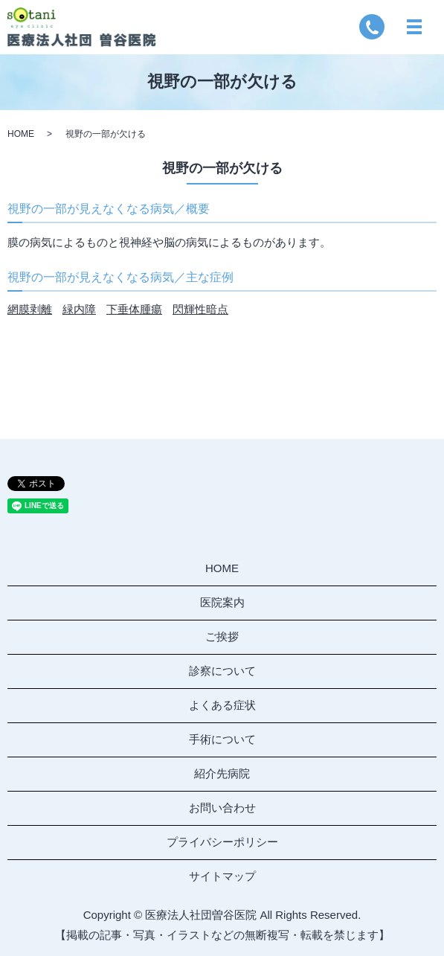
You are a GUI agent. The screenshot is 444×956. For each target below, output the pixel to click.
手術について (222, 739)
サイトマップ (222, 876)
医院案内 (222, 602)
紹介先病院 (222, 773)
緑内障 (79, 309)
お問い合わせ (222, 807)
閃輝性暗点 (200, 309)
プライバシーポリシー (222, 841)
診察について (222, 670)
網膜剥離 (29, 309)
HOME (20, 134)
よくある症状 (222, 705)
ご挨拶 (222, 636)
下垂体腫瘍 (134, 309)
